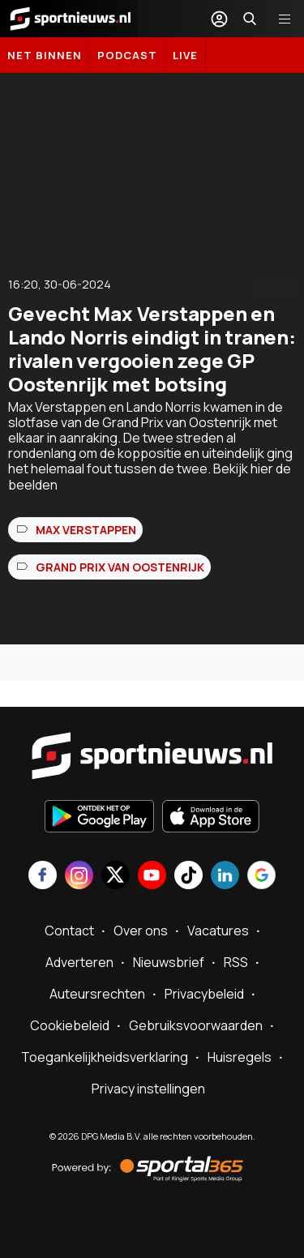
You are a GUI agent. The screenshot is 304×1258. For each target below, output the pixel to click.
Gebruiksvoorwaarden (196, 1025)
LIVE (185, 55)
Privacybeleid (204, 994)
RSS (236, 962)
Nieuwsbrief (168, 962)
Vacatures (218, 930)
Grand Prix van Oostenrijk (120, 567)
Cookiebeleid (69, 1025)
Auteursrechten (97, 994)
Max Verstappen (86, 529)
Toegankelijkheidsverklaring (104, 1057)
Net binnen (44, 55)
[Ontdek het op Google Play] (99, 818)
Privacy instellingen (148, 1089)
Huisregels (240, 1057)
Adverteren (79, 962)
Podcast (127, 55)
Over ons (140, 930)
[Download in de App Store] (210, 818)
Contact (69, 930)
